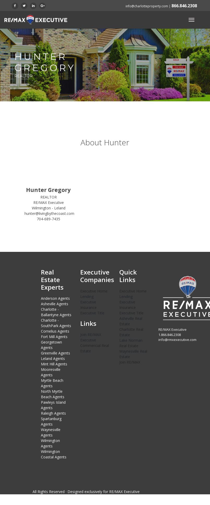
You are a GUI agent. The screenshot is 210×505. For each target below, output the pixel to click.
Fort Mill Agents (54, 336)
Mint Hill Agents (54, 363)
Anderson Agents (55, 298)
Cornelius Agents (55, 331)
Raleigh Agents (53, 413)
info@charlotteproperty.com (147, 6)
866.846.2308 (184, 6)
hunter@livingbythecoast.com (49, 213)
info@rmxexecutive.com (177, 339)
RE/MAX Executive (124, 491)
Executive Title (92, 312)
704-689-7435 (48, 218)
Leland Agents (53, 358)
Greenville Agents (55, 353)
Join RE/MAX (129, 362)
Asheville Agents (54, 303)
